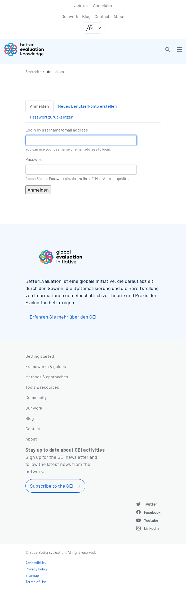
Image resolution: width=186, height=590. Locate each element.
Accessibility (35, 562)
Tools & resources (42, 386)
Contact (102, 16)
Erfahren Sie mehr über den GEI (63, 317)
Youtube (151, 520)
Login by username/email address (56, 129)
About (119, 16)
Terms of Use (36, 581)
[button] (167, 49)
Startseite (33, 71)
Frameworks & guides (45, 366)
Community (36, 397)
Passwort (34, 159)
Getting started (39, 355)
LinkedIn (151, 528)
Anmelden (102, 5)
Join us (81, 5)
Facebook (152, 512)
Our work (69, 16)
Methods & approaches (46, 376)
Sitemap (32, 575)
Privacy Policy (36, 569)
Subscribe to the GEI (51, 486)
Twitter (150, 504)
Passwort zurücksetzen (51, 116)
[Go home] (50, 49)
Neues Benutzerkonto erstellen (87, 105)
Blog (86, 16)
